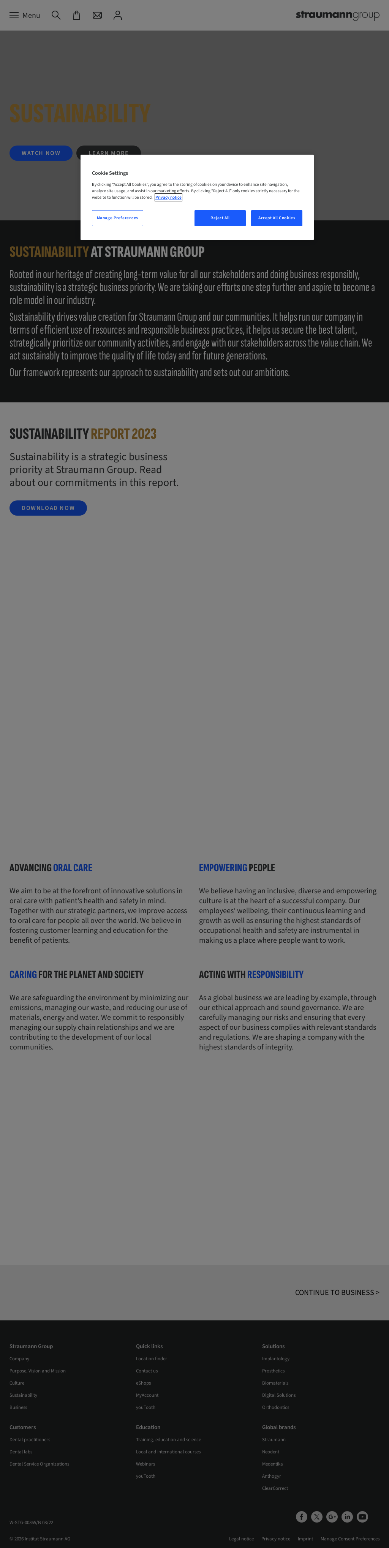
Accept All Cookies (276, 218)
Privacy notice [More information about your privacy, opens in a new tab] (168, 197)
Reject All (220, 218)
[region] (197, 197)
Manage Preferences (117, 218)
